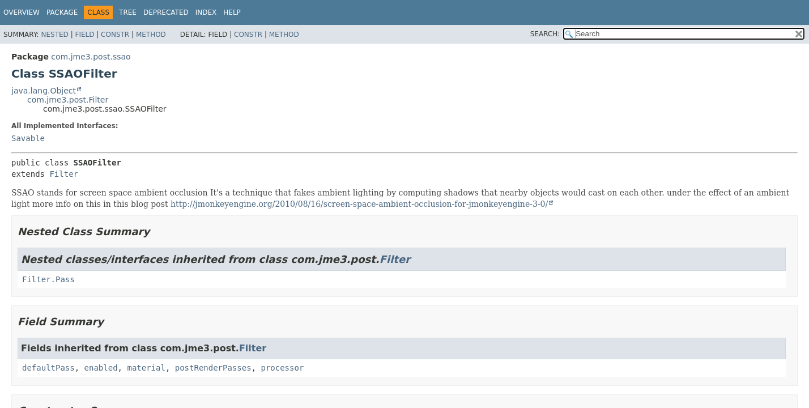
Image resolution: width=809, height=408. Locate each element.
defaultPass (48, 367)
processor (282, 367)
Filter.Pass (48, 279)
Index (206, 12)
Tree (128, 12)
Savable (28, 138)
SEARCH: (545, 34)
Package (62, 12)
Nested (54, 35)
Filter (63, 173)
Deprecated (166, 12)
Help (232, 12)
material (146, 367)
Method (151, 35)
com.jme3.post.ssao (90, 56)
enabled (101, 367)
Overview (21, 12)
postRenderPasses (213, 367)
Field (84, 35)
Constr (115, 35)
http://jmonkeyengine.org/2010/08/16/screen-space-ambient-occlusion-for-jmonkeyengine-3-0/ (359, 204)
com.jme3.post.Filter (67, 99)
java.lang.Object (43, 90)
